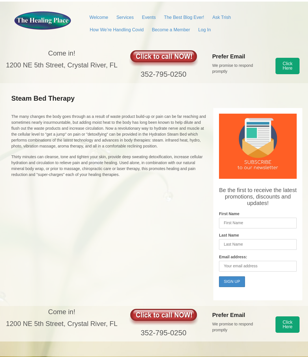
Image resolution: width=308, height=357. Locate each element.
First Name (229, 213)
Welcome (99, 17)
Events (149, 17)
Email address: (233, 257)
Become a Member (171, 29)
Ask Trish (221, 17)
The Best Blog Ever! (184, 17)
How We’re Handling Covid (117, 29)
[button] (288, 66)
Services (125, 17)
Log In (204, 29)
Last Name (229, 235)
